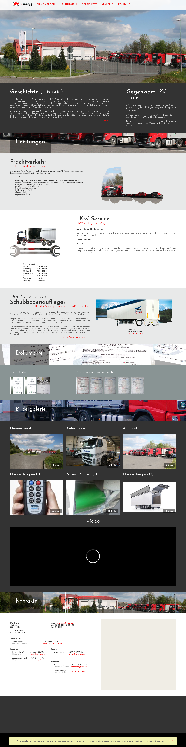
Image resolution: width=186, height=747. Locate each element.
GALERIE (107, 4)
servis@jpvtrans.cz (136, 333)
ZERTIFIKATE (89, 4)
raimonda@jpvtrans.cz (80, 667)
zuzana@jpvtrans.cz (38, 660)
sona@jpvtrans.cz (78, 672)
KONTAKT (124, 4)
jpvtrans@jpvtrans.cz (66, 623)
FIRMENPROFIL (46, 4)
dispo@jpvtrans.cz (37, 654)
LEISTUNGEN (68, 4)
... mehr (107, 120)
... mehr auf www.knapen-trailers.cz (75, 337)
